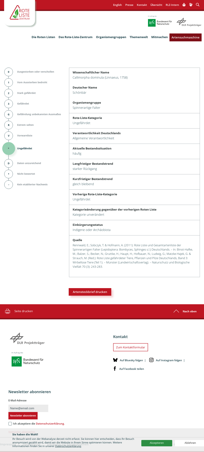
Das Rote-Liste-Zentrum (76, 37)
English (117, 5)
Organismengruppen (111, 37)
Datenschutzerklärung (68, 446)
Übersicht (156, 5)
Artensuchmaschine (186, 37)
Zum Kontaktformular (130, 347)
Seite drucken (18, 311)
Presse (129, 5)
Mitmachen (159, 37)
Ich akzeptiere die (39, 423)
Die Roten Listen (43, 37)
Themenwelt (139, 37)
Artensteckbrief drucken (90, 292)
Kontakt (142, 5)
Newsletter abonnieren (23, 415)
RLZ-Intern (172, 5)
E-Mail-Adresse (17, 400)
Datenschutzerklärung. (50, 423)
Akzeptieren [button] (157, 442)
